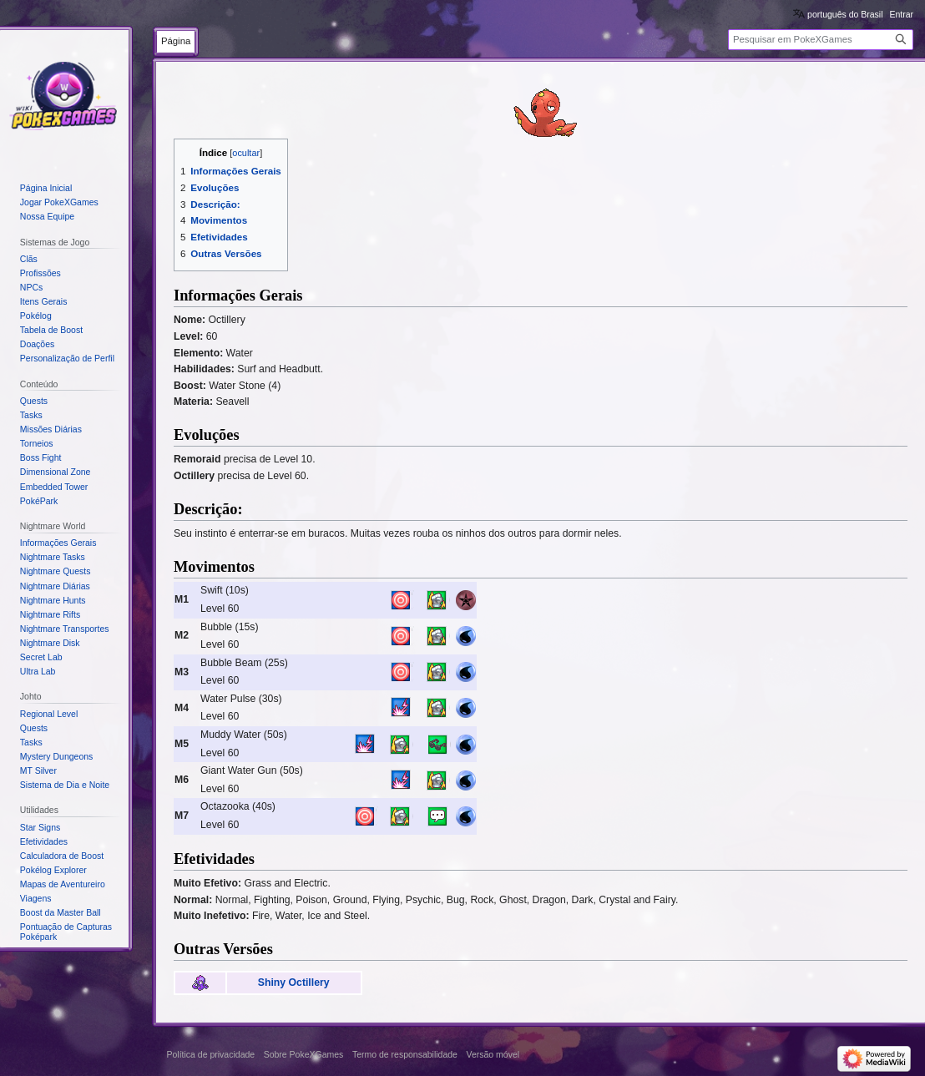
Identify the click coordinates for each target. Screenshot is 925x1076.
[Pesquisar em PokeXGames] (820, 39)
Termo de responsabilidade (404, 1054)
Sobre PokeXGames (304, 1054)
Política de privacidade (211, 1054)
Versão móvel (492, 1054)
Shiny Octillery (294, 982)
